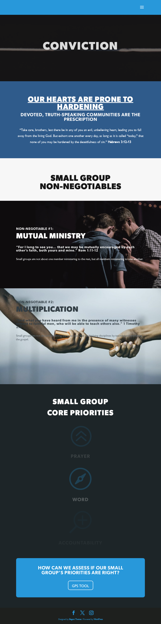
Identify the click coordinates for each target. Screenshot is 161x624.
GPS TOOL (80, 585)
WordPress (98, 618)
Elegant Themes (75, 618)
